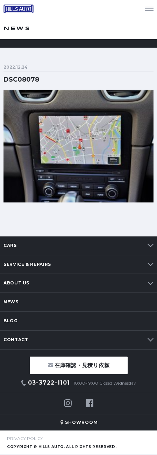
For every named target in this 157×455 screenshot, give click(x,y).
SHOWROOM (81, 422)
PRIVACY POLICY (25, 438)
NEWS (11, 301)
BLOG (10, 320)
